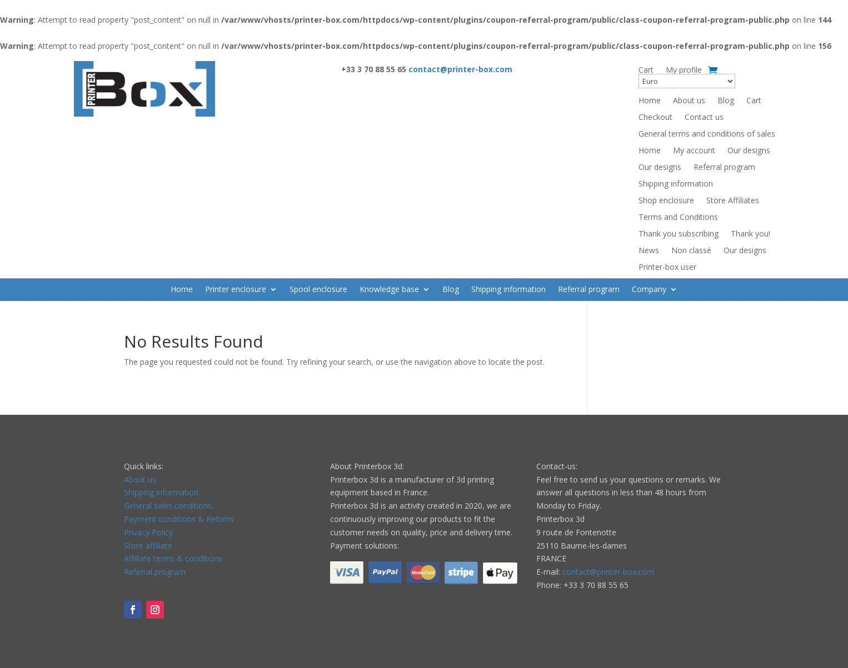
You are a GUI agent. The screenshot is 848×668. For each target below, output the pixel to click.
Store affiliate (148, 545)
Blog (725, 101)
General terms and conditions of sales (707, 134)
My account (694, 151)
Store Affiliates (732, 201)
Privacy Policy (148, 532)
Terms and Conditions (678, 217)
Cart (646, 70)
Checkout (655, 117)
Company (649, 289)
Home (650, 101)
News (649, 251)
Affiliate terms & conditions (173, 558)
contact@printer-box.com (608, 571)
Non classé (691, 251)
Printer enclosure (235, 289)
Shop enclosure (666, 201)
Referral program (724, 167)
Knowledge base (389, 289)
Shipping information (676, 184)
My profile (684, 70)
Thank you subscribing (679, 234)
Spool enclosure (318, 289)
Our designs (748, 151)
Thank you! (750, 234)
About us (689, 101)
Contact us (704, 117)
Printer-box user (667, 267)
